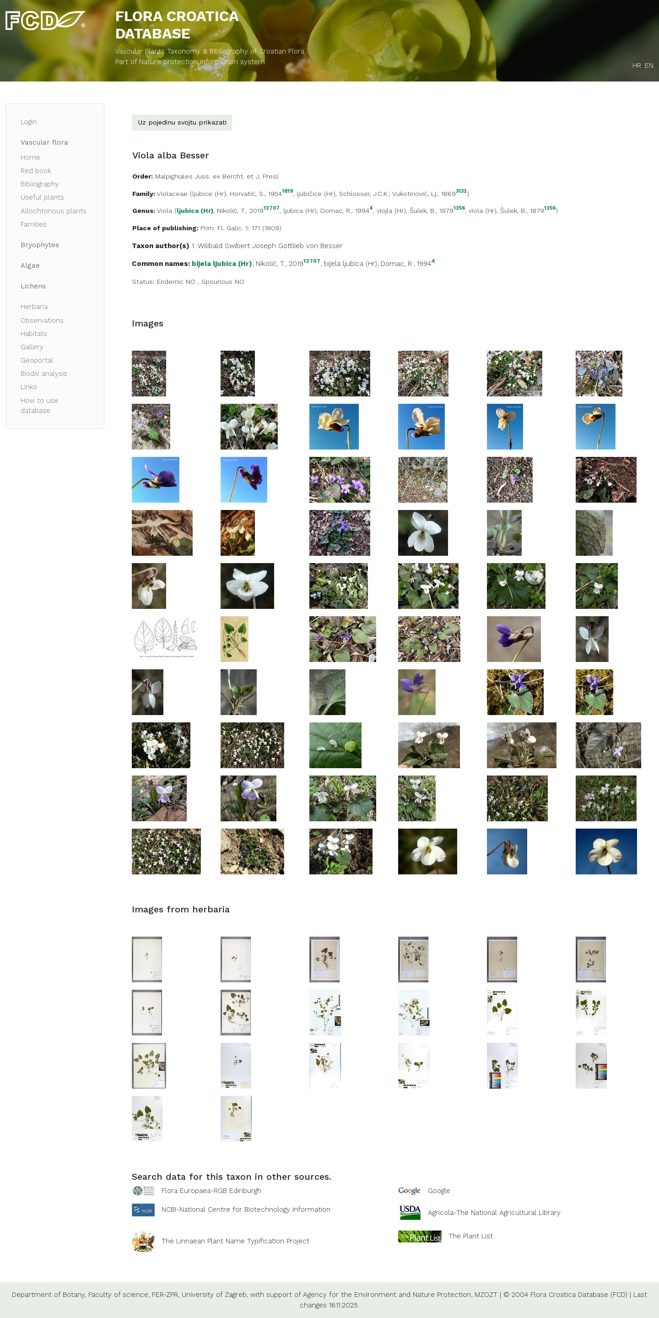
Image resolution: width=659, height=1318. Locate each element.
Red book (36, 171)
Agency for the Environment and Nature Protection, (387, 1295)
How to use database (39, 405)
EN (649, 65)
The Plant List (470, 1236)
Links (29, 387)
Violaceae (172, 193)
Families (34, 224)
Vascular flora (44, 142)
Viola (164, 210)
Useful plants (42, 197)
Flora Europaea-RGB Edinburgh (211, 1191)
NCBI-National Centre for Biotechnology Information (246, 1209)
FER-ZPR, (165, 1295)
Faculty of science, (119, 1295)
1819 (287, 191)
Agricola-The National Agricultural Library (494, 1213)
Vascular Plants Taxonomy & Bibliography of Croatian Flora (209, 51)
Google (439, 1191)
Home (30, 157)
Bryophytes (40, 245)
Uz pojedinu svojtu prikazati (182, 122)
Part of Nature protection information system (190, 62)
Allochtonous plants (53, 211)
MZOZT (486, 1295)
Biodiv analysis (44, 373)
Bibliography (40, 184)
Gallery (32, 347)
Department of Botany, (49, 1295)
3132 (461, 191)
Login (29, 122)
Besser (331, 246)
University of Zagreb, (215, 1295)
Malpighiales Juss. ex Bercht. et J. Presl (216, 176)
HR (636, 65)
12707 (272, 208)
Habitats (34, 334)
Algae (30, 265)
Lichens (33, 286)
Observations (42, 320)
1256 (459, 208)
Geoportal (37, 360)
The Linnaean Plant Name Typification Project (235, 1241)
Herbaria (34, 307)
